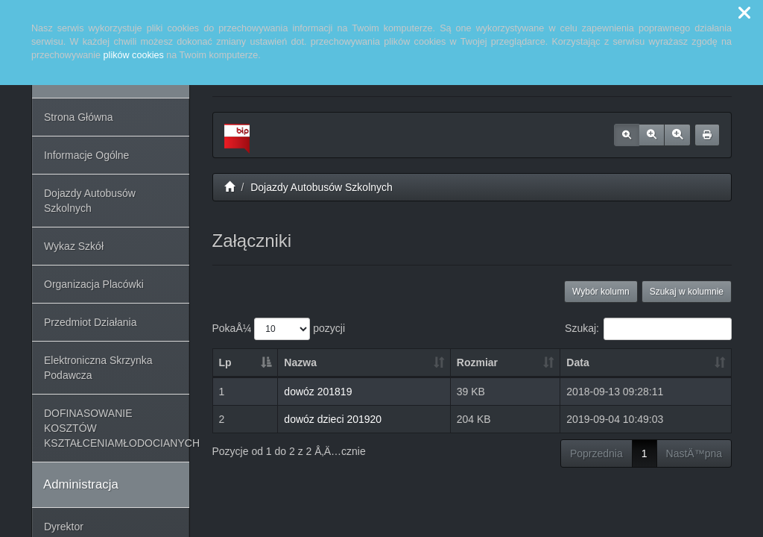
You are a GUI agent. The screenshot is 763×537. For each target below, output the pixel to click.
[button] (744, 13)
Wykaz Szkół (74, 246)
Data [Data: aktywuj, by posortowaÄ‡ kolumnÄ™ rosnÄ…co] (577, 362)
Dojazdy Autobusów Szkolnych (90, 200)
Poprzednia (596, 453)
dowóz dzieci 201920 (333, 419)
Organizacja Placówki (94, 284)
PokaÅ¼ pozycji (279, 329)
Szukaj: (648, 329)
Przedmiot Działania (90, 322)
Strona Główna (78, 117)
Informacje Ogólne (86, 155)
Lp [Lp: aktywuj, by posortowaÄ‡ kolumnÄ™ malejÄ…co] (225, 362)
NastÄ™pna (694, 453)
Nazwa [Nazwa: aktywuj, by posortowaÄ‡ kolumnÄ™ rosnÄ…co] (300, 362)
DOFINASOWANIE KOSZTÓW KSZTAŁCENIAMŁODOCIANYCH (116, 428)
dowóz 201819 (318, 392)
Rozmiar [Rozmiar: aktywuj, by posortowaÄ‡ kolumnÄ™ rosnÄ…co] (477, 362)
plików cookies (134, 55)
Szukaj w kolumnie (687, 291)
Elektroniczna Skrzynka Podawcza (98, 367)
